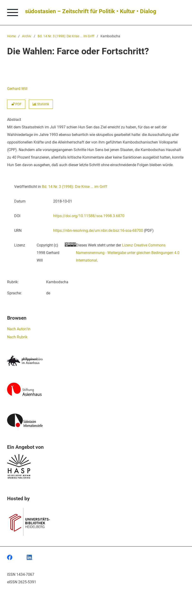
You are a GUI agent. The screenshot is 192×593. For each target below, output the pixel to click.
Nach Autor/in (19, 329)
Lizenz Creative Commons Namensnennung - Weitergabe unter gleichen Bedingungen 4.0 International (127, 253)
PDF (16, 104)
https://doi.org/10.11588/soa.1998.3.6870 (88, 216)
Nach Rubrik (17, 337)
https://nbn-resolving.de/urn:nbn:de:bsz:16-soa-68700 (98, 230)
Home (11, 36)
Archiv (26, 36)
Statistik (41, 104)
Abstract (14, 119)
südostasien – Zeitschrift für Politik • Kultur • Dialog (90, 11)
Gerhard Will (17, 88)
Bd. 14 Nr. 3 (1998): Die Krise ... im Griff (66, 36)
